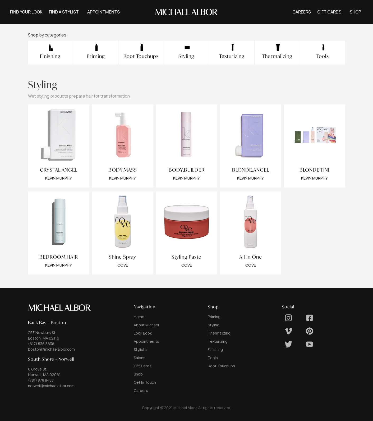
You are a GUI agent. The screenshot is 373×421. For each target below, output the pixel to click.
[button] (103, 12)
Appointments (146, 341)
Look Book (143, 333)
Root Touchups (221, 365)
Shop (138, 374)
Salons (139, 357)
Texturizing (218, 341)
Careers (141, 390)
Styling (213, 324)
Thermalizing (219, 333)
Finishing (215, 349)
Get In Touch (145, 382)
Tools (213, 357)
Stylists (140, 349)
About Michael (146, 324)
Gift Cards (142, 365)
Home (139, 316)
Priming (214, 316)
